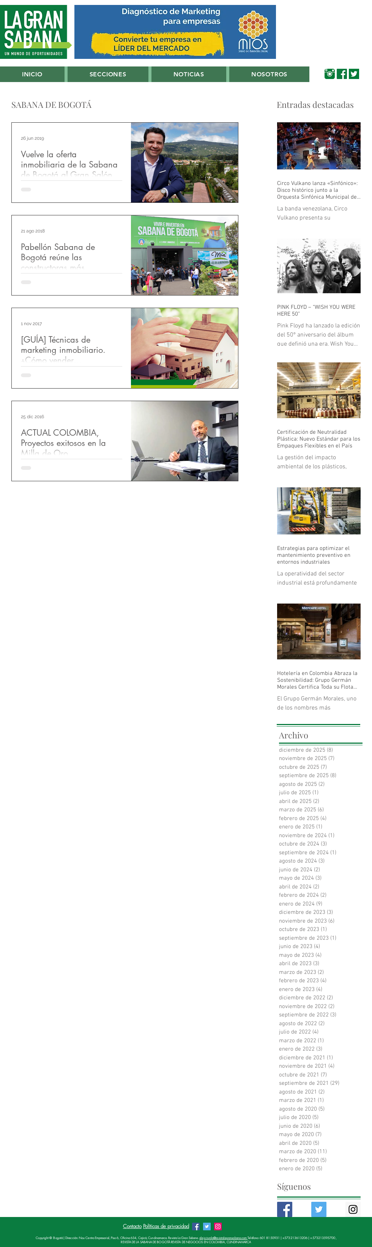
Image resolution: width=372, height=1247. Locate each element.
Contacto (132, 1226)
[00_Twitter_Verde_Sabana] (354, 74)
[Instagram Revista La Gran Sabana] (218, 1226)
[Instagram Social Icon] (353, 1209)
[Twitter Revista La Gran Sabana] (207, 1226)
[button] (108, 74)
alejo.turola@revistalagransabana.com (223, 1238)
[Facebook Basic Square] (284, 1209)
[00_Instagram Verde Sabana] (330, 74)
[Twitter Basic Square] (318, 1209)
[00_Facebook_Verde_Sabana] (342, 74)
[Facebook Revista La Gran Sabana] (196, 1226)
